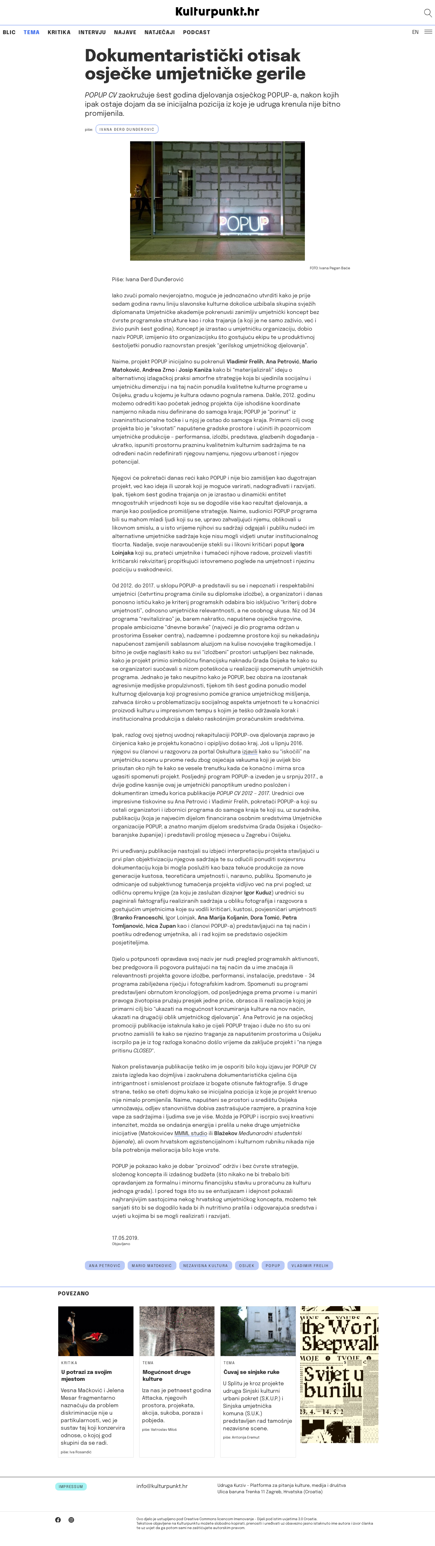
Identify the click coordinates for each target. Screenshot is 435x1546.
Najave (125, 32)
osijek (247, 1266)
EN (415, 32)
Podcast (196, 32)
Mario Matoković (152, 1266)
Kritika (59, 32)
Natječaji (160, 32)
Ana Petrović (105, 1266)
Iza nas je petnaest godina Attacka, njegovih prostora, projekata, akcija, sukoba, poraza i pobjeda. (176, 1405)
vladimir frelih (310, 1266)
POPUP (273, 1266)
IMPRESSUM (71, 1487)
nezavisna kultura (205, 1266)
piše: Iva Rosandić (76, 1452)
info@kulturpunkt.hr (162, 1486)
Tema (32, 32)
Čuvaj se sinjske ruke (251, 1372)
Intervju (92, 32)
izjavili (249, 752)
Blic (9, 32)
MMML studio (190, 1133)
